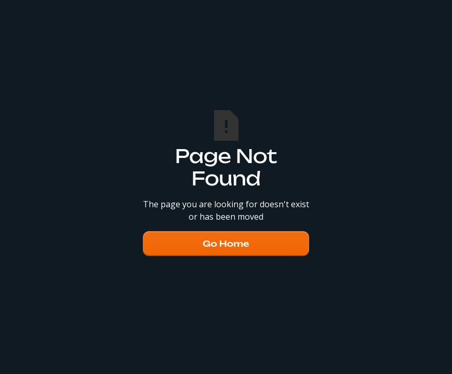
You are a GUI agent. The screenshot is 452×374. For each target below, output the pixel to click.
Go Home (226, 243)
